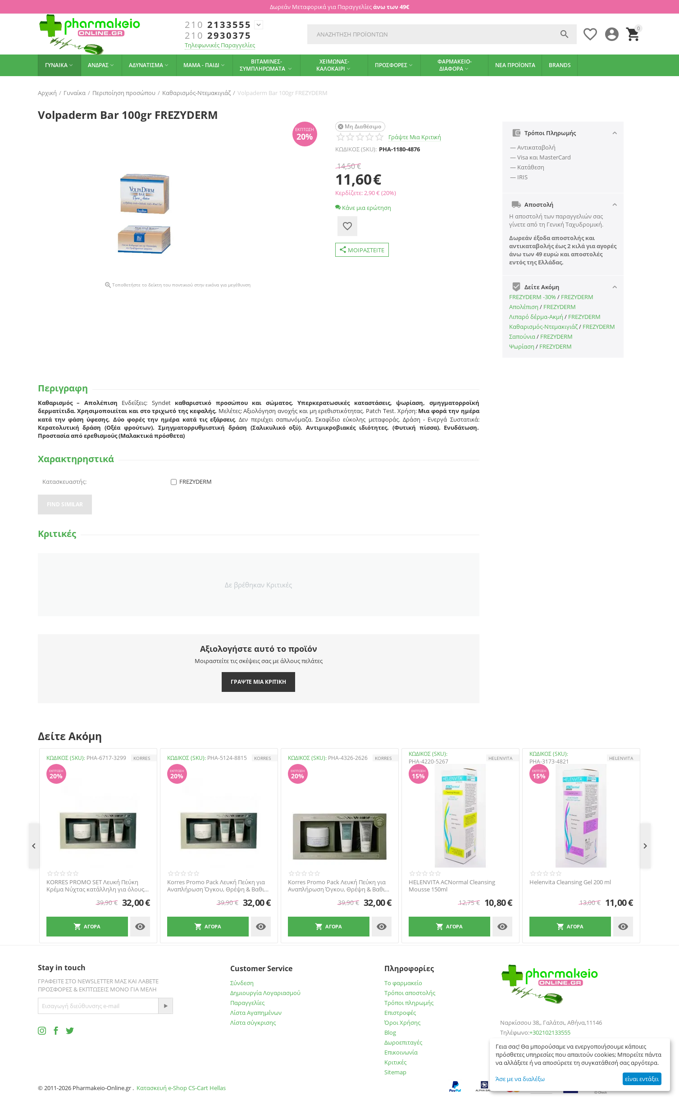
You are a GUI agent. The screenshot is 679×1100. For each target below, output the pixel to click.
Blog (390, 1032)
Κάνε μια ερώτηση (363, 208)
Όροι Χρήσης (402, 1022)
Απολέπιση (523, 307)
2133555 (218, 24)
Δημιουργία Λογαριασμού (265, 993)
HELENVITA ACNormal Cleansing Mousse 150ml (452, 886)
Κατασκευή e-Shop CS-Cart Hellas (181, 1088)
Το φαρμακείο (403, 983)
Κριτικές (395, 1062)
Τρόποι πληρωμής (408, 1003)
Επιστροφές (400, 1013)
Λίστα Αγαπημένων (256, 1013)
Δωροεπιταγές (403, 1042)
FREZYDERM (577, 297)
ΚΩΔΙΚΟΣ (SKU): (356, 149)
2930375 (218, 35)
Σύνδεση (242, 983)
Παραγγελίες (247, 1003)
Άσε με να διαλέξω (520, 1079)
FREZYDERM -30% (532, 297)
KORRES (141, 758)
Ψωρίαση (521, 346)
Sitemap (395, 1072)
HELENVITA (500, 758)
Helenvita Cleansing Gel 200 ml (570, 882)
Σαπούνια (522, 336)
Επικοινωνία (401, 1052)
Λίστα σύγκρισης (253, 1022)
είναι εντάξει (642, 1079)
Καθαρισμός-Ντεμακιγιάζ (543, 327)
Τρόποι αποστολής (409, 993)
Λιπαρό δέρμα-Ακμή (536, 317)
